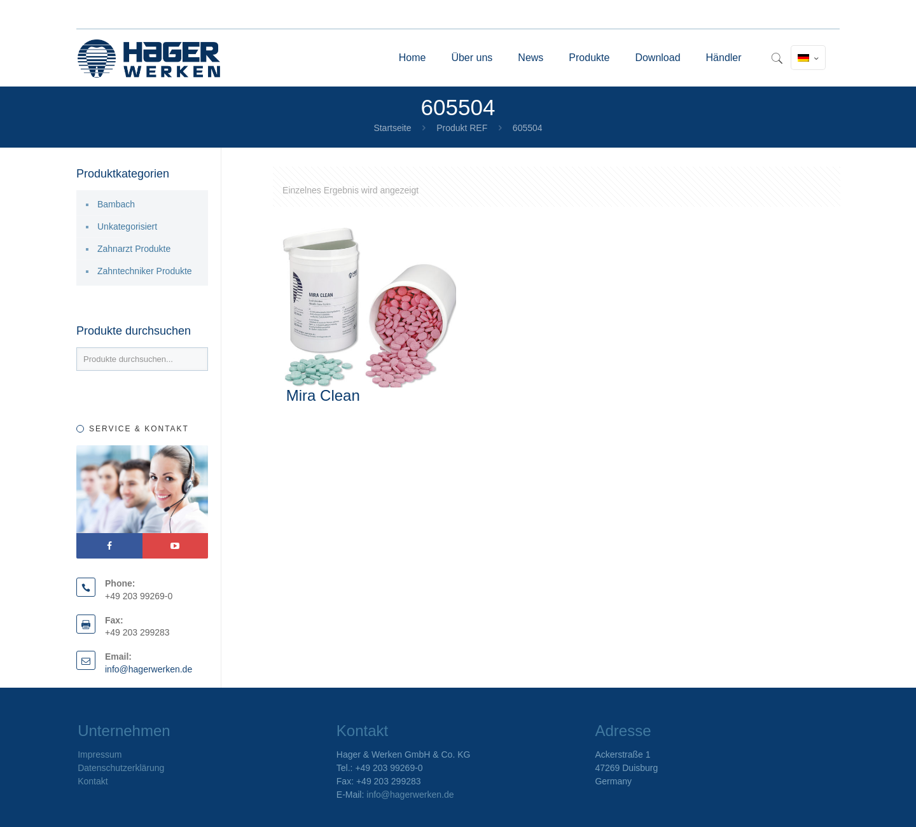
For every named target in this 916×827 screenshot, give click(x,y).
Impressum (99, 754)
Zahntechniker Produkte (144, 271)
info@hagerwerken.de (148, 669)
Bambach (116, 204)
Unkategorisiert (127, 226)
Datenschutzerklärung (121, 768)
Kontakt (93, 781)
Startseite (392, 128)
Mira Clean (323, 395)
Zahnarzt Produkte (133, 249)
